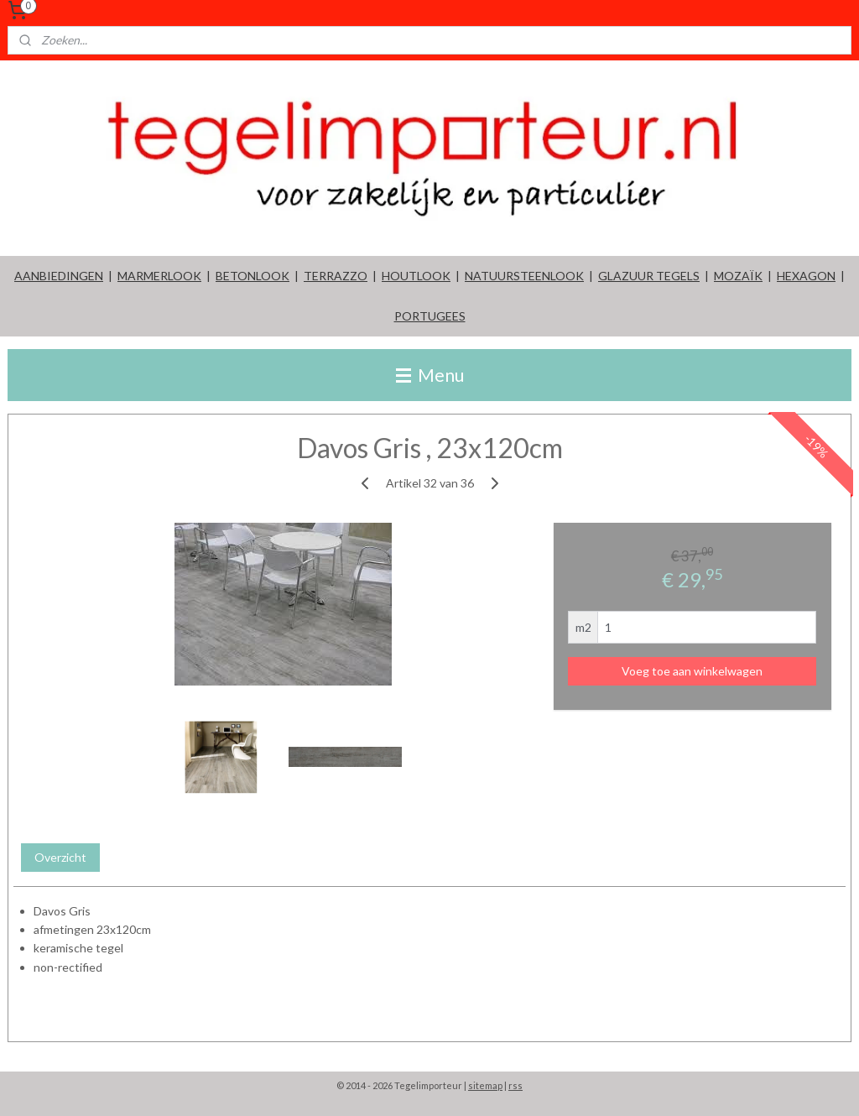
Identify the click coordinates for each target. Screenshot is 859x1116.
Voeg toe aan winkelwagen (692, 670)
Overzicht (60, 856)
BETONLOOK (252, 276)
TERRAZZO (335, 276)
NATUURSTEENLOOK (524, 276)
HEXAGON (806, 276)
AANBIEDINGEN (58, 276)
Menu (430, 374)
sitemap (485, 1085)
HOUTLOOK (416, 276)
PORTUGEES (430, 316)
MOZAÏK (738, 276)
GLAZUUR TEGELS (649, 276)
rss (515, 1085)
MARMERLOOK (159, 276)
